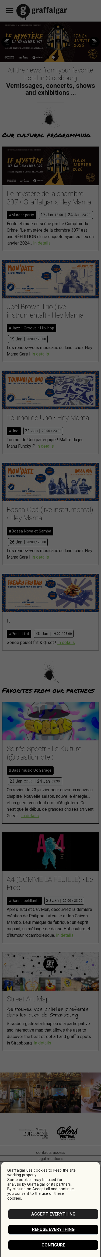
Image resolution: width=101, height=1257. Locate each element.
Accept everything (53, 1214)
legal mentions (50, 1159)
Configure (53, 1245)
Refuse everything (53, 1229)
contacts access (50, 1152)
